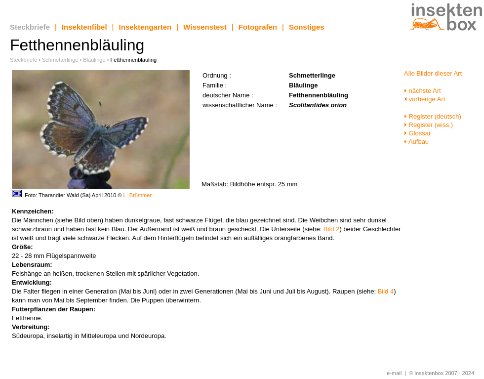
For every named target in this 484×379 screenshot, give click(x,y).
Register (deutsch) (432, 116)
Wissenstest (204, 27)
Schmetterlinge (60, 60)
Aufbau (416, 141)
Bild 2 (331, 229)
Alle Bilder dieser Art (433, 73)
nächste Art (422, 90)
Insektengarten (145, 27)
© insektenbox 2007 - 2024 (441, 373)
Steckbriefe (30, 27)
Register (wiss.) (428, 124)
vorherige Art (424, 99)
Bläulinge (94, 60)
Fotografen (258, 27)
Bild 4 (386, 291)
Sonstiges (306, 27)
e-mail (394, 373)
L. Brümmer (137, 195)
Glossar (417, 133)
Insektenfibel (84, 27)
